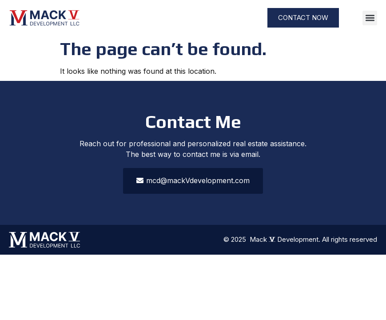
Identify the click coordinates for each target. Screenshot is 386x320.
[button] (369, 18)
